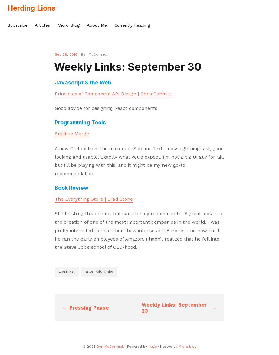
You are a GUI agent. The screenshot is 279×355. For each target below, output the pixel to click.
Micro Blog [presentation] (68, 25)
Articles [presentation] (42, 25)
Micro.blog (187, 347)
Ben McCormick (110, 347)
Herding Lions (31, 8)
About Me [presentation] (97, 25)
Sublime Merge (72, 133)
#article (66, 271)
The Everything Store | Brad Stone (94, 199)
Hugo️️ (152, 347)
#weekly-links (99, 271)
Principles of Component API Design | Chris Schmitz (113, 94)
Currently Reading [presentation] (132, 25)
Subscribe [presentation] (18, 25)
